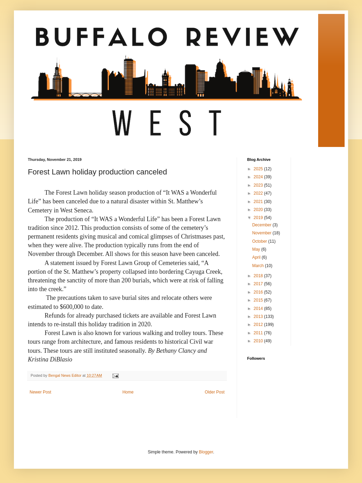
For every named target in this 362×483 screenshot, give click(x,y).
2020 (259, 209)
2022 (259, 193)
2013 (259, 316)
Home (128, 392)
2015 (259, 300)
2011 (259, 332)
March (258, 265)
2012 (259, 324)
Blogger (206, 452)
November (262, 233)
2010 (259, 340)
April (256, 257)
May (256, 249)
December (262, 225)
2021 (259, 201)
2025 (259, 168)
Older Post (215, 392)
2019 (259, 217)
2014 (259, 308)
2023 (259, 185)
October (260, 241)
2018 (259, 275)
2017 (259, 283)
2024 (259, 176)
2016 (259, 292)
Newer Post (40, 392)
